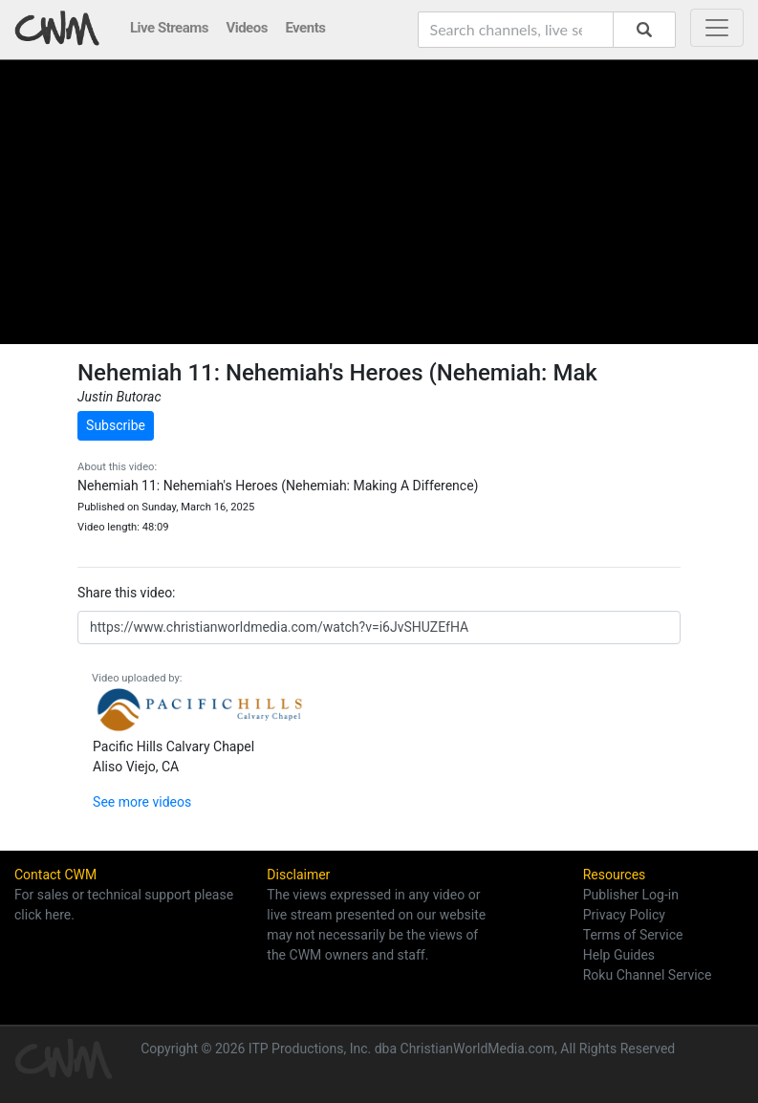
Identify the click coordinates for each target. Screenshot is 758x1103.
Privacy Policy (624, 914)
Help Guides (619, 954)
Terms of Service (633, 934)
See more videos (142, 802)
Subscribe (115, 425)
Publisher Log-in (631, 894)
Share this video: (126, 592)
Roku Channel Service (647, 975)
